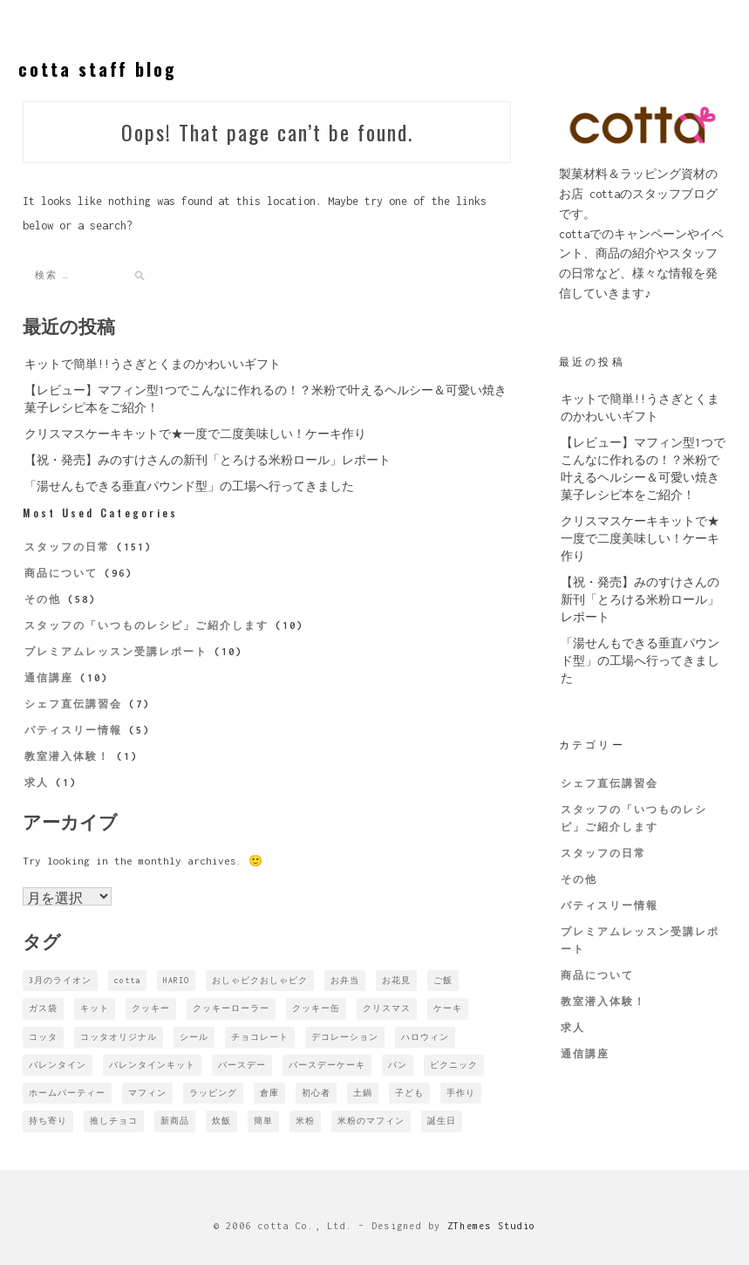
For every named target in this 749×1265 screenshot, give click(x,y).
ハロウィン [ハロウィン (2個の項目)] (425, 1037)
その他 (42, 599)
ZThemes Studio (491, 1226)
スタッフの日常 (67, 547)
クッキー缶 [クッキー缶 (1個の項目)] (316, 1008)
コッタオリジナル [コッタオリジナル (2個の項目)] (118, 1037)
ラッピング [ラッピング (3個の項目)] (213, 1092)
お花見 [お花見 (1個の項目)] (396, 980)
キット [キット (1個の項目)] (94, 1008)
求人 (36, 782)
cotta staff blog (97, 69)
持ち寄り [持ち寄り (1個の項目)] (48, 1120)
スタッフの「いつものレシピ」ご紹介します (146, 625)
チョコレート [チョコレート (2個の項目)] (260, 1037)
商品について (61, 573)
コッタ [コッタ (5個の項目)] (43, 1037)
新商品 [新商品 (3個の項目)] (174, 1120)
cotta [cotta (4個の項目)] (127, 980)
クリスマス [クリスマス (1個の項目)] (387, 1008)
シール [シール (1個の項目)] (194, 1037)
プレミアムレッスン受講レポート (116, 651)
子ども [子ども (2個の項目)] (409, 1092)
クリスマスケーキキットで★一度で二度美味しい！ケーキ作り (195, 434)
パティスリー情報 (73, 730)
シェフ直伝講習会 (73, 704)
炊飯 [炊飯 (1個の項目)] (221, 1120)
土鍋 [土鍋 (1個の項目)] (362, 1092)
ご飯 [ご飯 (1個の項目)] (443, 980)
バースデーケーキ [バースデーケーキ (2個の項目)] (327, 1065)
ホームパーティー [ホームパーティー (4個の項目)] (67, 1092)
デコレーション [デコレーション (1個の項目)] (344, 1037)
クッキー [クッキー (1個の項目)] (151, 1008)
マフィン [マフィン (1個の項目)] (147, 1092)
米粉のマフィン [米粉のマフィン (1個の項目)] (371, 1120)
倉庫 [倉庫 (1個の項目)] (269, 1092)
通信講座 (48, 678)
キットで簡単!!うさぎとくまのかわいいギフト (152, 364)
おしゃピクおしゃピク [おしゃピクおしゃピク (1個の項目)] (260, 980)
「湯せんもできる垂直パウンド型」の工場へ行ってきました (189, 486)
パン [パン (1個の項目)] (397, 1065)
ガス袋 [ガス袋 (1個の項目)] (43, 1008)
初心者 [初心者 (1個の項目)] (316, 1092)
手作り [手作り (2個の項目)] (460, 1092)
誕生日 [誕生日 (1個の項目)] (441, 1120)
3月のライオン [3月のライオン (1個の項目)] (60, 980)
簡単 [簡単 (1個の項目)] (263, 1120)
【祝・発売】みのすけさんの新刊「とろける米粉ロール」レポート (207, 460)
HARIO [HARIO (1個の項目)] (176, 980)
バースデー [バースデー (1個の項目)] (242, 1065)
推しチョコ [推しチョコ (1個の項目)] (114, 1120)
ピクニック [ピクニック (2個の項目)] (454, 1065)
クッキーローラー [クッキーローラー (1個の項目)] (231, 1008)
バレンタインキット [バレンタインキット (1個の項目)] (152, 1065)
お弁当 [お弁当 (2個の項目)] (344, 980)
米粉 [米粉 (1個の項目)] (305, 1120)
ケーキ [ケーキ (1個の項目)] (447, 1008)
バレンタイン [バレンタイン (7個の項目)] (57, 1065)
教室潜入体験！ (67, 756)
